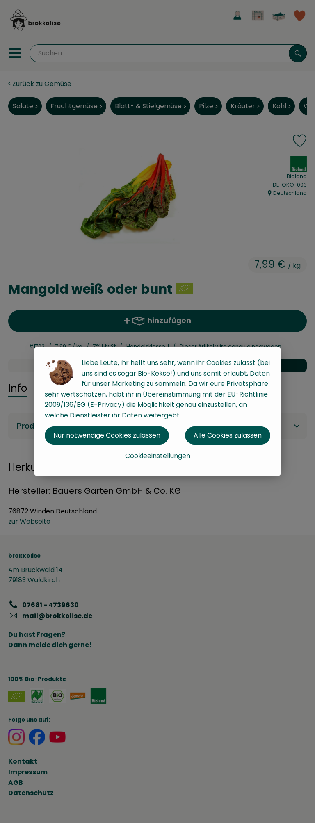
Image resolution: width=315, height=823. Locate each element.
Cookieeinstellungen (157, 456)
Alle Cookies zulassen (228, 435)
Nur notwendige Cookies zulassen (106, 435)
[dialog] (157, 411)
